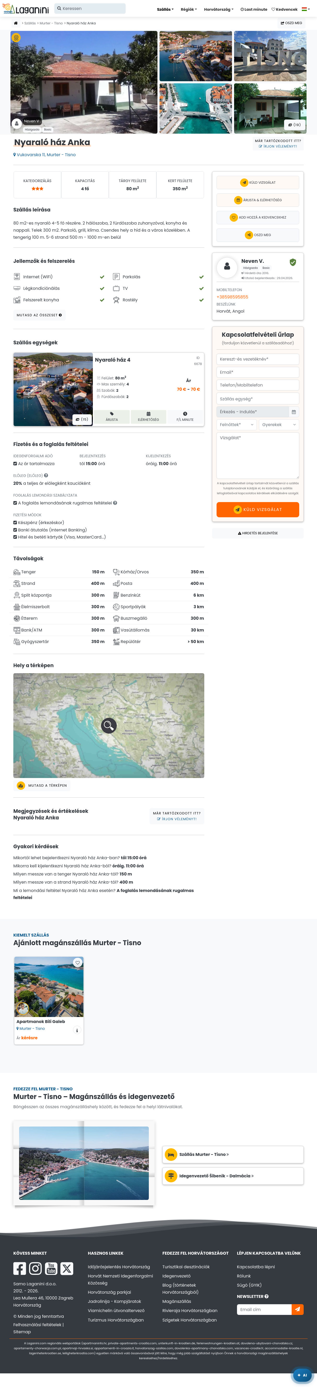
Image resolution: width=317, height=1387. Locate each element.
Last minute (254, 9)
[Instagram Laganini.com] (35, 1268)
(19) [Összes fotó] (294, 125)
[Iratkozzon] (298, 1309)
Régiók (187, 9)
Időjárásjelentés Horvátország (119, 1267)
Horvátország (217, 9)
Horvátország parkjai (109, 1292)
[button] (108, 725)
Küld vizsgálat (258, 182)
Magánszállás (176, 1301)
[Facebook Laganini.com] (19, 1268)
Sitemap (22, 1332)
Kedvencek (284, 9)
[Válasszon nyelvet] (307, 9)
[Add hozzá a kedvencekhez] (258, 217)
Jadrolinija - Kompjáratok (114, 1301)
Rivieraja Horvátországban (190, 1311)
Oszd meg (291, 23)
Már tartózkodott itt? (278, 144)
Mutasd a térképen (42, 785)
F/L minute (185, 417)
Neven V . (32, 121)
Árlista (112, 417)
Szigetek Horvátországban (189, 1320)
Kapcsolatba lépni (256, 1267)
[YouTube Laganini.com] (51, 1268)
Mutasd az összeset (39, 315)
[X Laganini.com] (66, 1268)
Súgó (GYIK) (249, 1285)
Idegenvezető (176, 1276)
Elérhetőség (148, 417)
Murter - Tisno (51, 23)
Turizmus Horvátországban (116, 1320)
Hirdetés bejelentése (258, 533)
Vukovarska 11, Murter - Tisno (44, 155)
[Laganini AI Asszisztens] (302, 1375)
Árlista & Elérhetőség (258, 200)
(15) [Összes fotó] (82, 419)
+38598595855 (232, 297)
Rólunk (244, 1276)
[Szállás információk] (77, 1030)
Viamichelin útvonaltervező (116, 1311)
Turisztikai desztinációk (186, 1267)
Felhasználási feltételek (37, 1325)
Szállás (164, 9)
